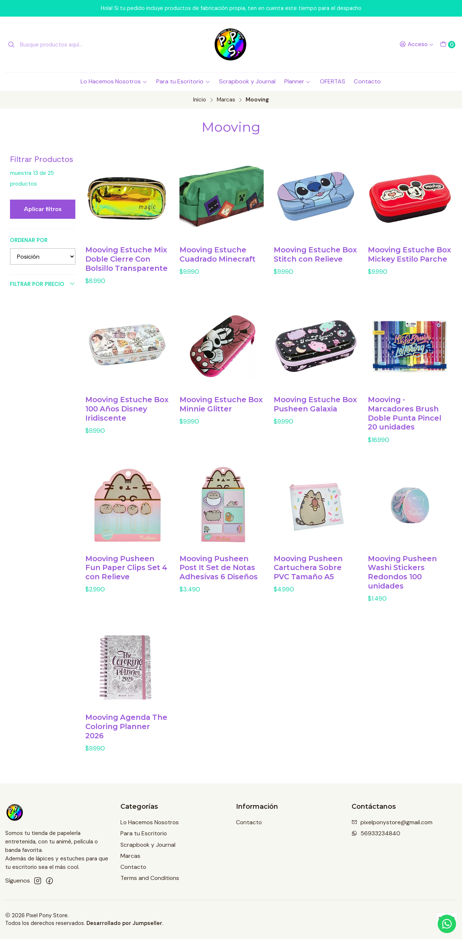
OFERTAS (332, 81)
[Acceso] (416, 45)
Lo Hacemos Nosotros (114, 81)
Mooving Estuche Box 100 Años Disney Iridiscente (126, 421)
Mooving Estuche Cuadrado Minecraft (217, 254)
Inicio (199, 100)
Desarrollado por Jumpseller (124, 923)
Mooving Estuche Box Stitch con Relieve (315, 254)
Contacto (367, 81)
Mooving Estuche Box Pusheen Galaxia (315, 417)
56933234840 (376, 833)
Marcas (226, 100)
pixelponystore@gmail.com (392, 822)
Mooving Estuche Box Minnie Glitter (221, 417)
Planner (297, 81)
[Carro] (447, 44)
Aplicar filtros (43, 209)
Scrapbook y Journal (247, 81)
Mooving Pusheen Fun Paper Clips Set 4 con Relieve (126, 580)
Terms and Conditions (149, 878)
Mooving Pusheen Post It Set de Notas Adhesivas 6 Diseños (218, 580)
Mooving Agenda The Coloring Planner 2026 (126, 739)
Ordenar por (29, 240)
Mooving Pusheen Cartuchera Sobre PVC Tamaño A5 (308, 580)
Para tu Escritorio (183, 81)
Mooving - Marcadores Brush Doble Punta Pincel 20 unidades (404, 426)
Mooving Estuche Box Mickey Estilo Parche (409, 254)
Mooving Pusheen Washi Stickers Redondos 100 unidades (402, 585)
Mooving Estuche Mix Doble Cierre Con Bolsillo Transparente (126, 259)
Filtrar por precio (42, 283)
